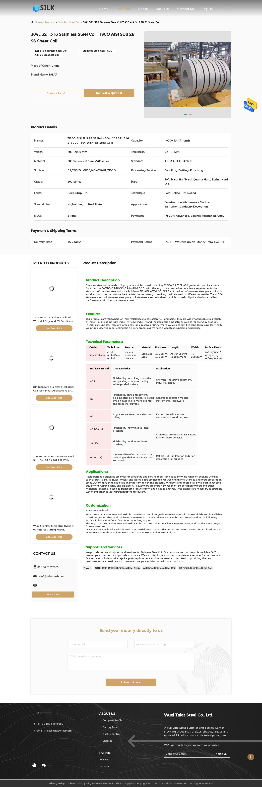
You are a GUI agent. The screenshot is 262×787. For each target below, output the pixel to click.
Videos (143, 9)
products (50, 22)
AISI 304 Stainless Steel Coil (159, 568)
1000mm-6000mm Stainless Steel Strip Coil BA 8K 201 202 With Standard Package (53, 460)
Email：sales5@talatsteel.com (52, 730)
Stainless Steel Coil (69, 22)
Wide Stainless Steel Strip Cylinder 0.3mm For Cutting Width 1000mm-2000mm (53, 529)
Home (103, 9)
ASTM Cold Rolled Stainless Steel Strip (117, 568)
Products (123, 9)
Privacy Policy (56, 783)
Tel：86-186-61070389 (48, 723)
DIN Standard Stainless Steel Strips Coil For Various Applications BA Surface (54, 390)
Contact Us (185, 9)
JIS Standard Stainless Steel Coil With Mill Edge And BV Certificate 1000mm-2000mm (53, 321)
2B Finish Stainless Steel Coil (195, 568)
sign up (221, 753)
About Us (162, 9)
